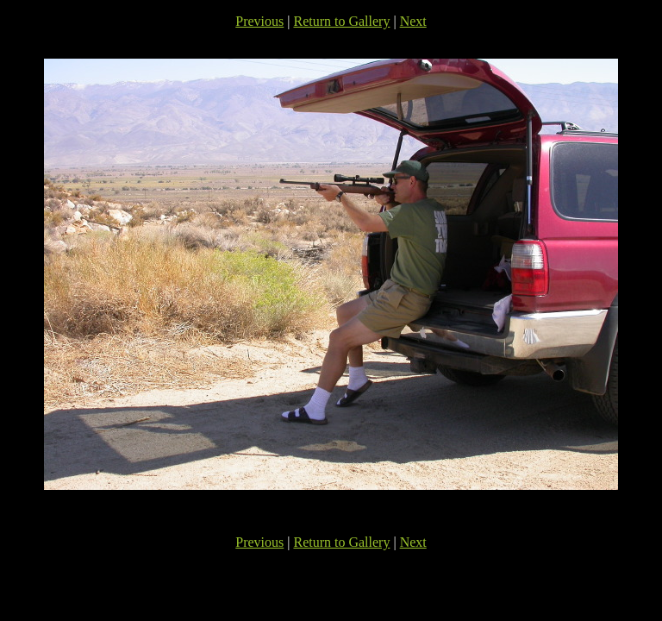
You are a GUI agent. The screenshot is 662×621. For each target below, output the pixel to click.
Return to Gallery (341, 21)
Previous (259, 21)
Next (413, 21)
